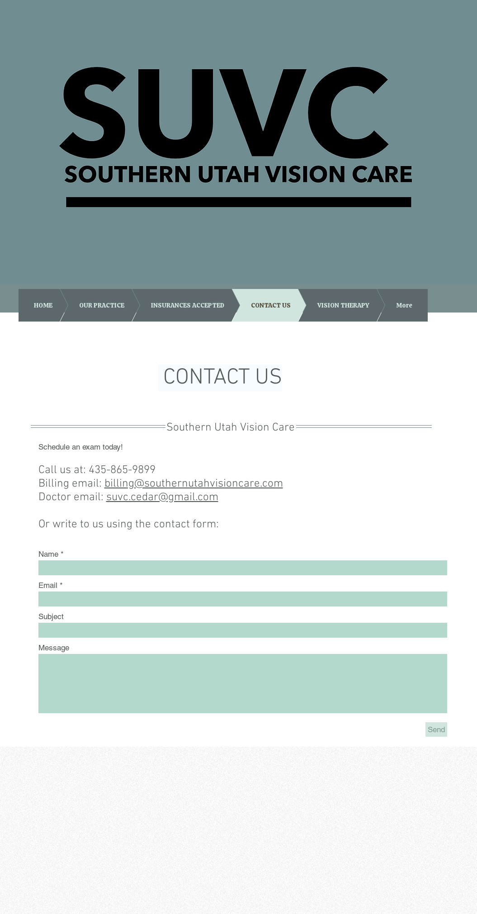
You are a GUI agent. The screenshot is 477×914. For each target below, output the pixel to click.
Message (53, 648)
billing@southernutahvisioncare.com (193, 484)
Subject (51, 616)
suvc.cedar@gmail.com (162, 497)
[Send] (436, 729)
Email (47, 585)
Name (48, 554)
